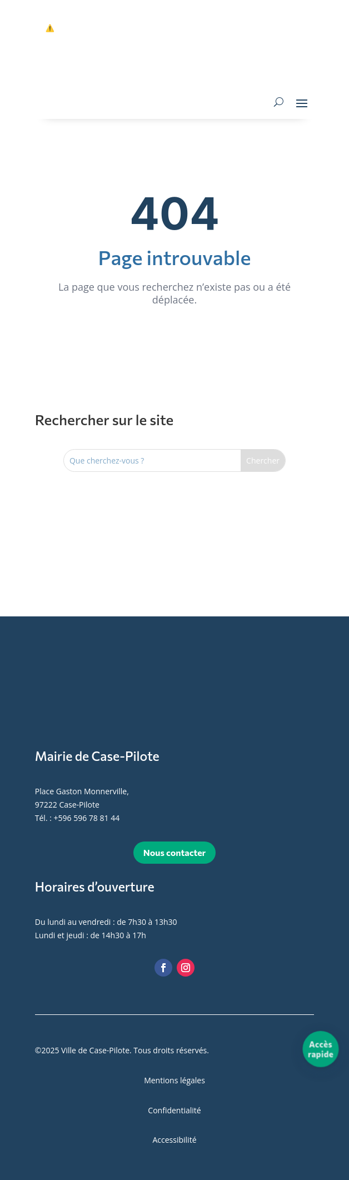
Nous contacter (174, 852)
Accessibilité (174, 1139)
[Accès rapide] (320, 1048)
